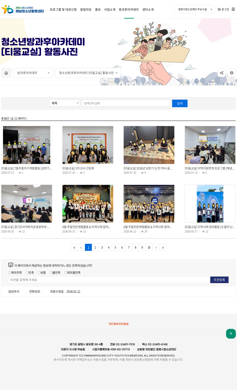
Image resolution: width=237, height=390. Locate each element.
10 (149, 247)
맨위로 (231, 334)
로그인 (225, 9)
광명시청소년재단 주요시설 (192, 9)
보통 (43, 272)
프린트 (231, 73)
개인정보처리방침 (118, 324)
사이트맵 (233, 9)
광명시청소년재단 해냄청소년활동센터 (26, 9)
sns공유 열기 (221, 73)
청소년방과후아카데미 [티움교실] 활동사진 (86, 72)
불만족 (56, 272)
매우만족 (16, 272)
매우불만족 (74, 272)
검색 (180, 103)
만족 (31, 272)
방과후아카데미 (27, 72)
